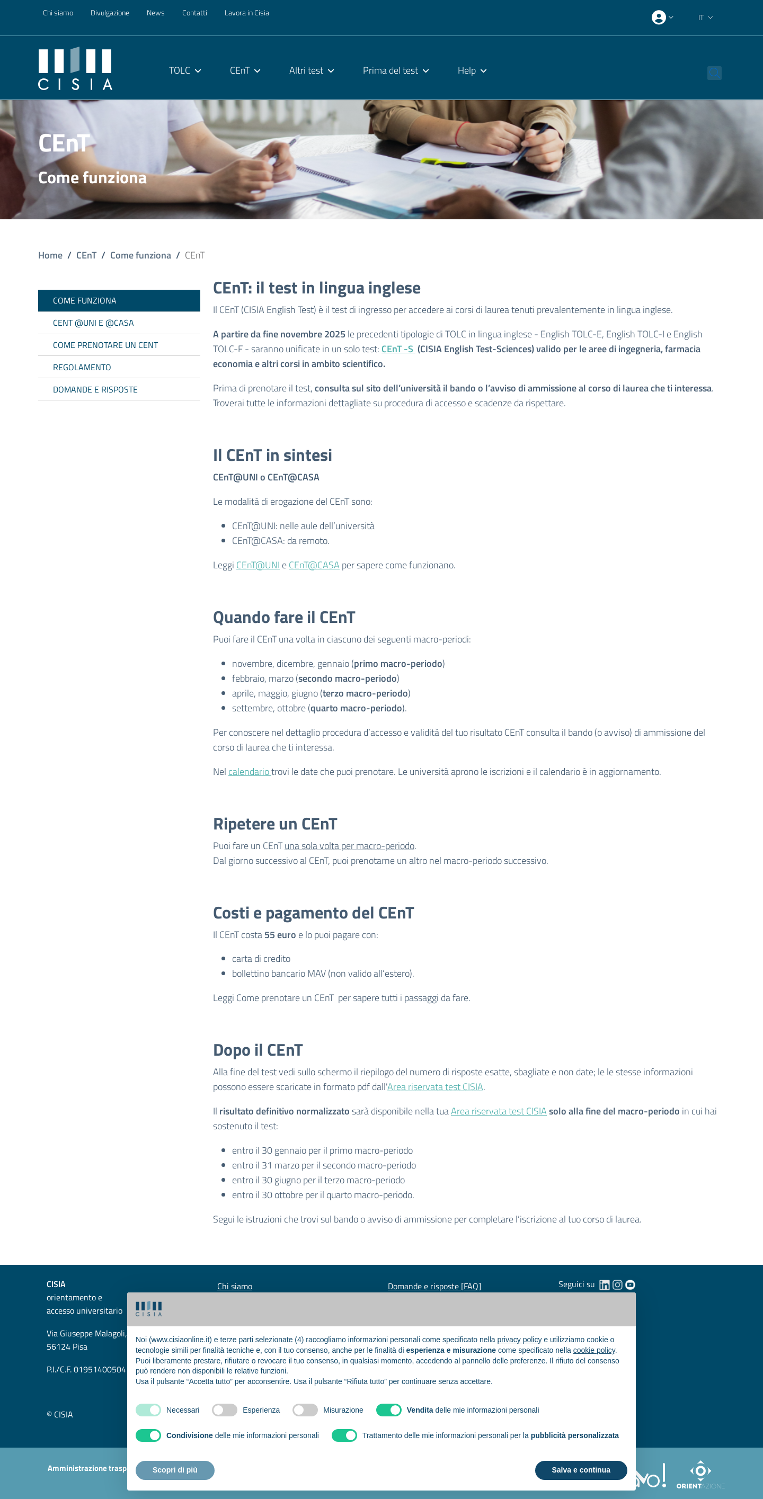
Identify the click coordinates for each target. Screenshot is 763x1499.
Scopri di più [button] (175, 1470)
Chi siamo (58, 12)
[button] (707, 17)
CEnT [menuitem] (240, 70)
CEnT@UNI (258, 565)
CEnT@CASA (314, 565)
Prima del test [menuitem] (390, 70)
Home (50, 255)
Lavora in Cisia (247, 12)
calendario (249, 771)
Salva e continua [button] (581, 1470)
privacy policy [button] (519, 1339)
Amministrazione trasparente (98, 1468)
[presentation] (664, 17)
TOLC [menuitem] (179, 70)
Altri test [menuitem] (306, 70)
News (156, 12)
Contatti (194, 12)
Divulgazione (110, 12)
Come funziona (140, 255)
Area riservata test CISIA (435, 1086)
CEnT (86, 255)
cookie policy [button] (594, 1350)
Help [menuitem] (467, 70)
